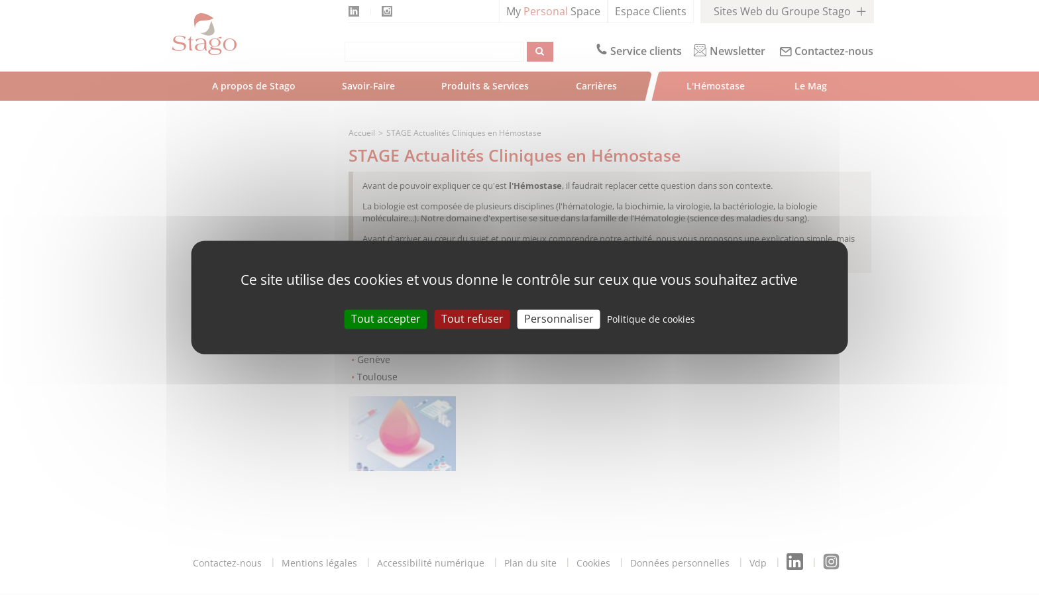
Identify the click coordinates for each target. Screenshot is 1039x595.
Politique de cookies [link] (651, 319)
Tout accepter (386, 318)
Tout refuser (472, 318)
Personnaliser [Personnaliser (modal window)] (559, 318)
